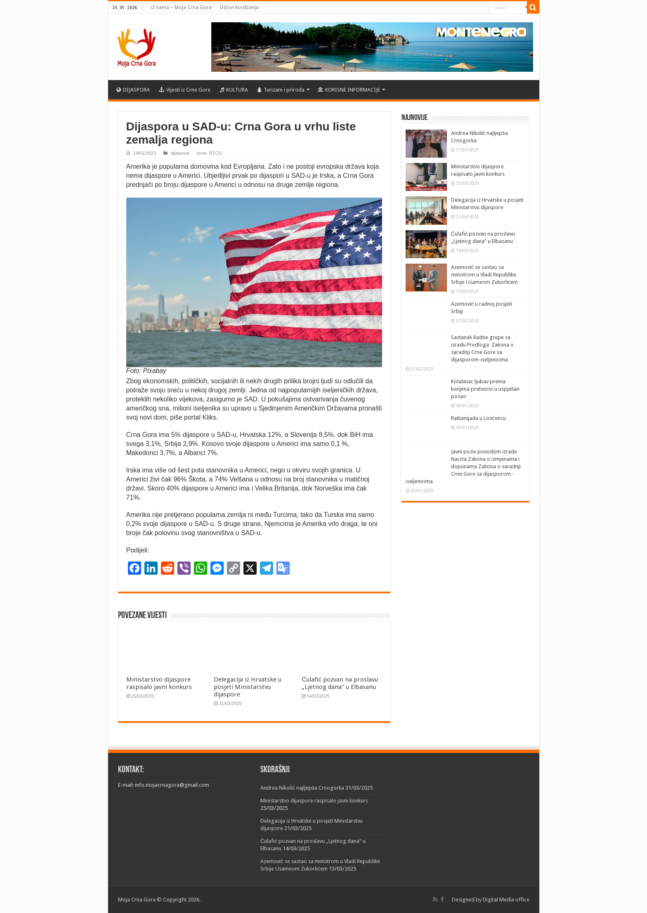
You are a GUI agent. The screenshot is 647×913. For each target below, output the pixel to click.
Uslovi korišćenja (239, 7)
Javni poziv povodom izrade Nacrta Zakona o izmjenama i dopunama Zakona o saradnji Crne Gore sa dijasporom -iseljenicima (463, 466)
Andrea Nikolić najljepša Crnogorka (302, 788)
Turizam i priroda (281, 90)
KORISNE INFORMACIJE (349, 90)
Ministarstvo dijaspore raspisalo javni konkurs (159, 683)
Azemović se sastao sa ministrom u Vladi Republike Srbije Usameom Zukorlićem (484, 274)
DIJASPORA (133, 90)
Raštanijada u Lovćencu (478, 418)
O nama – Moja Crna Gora (181, 7)
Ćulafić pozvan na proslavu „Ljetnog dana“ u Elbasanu (340, 683)
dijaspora (180, 153)
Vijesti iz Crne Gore (184, 90)
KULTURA (234, 90)
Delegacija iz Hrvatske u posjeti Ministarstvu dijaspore (247, 687)
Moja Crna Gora (137, 899)
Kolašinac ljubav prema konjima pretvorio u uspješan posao (485, 388)
